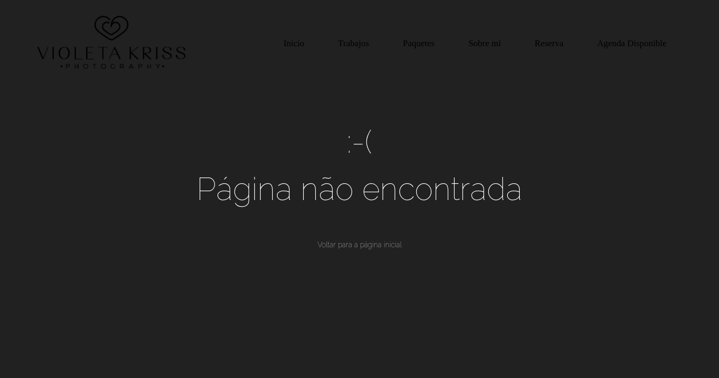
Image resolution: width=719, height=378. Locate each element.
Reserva (549, 43)
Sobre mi (484, 43)
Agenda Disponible (631, 43)
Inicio (293, 43)
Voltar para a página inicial (359, 244)
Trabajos (353, 43)
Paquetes (418, 43)
